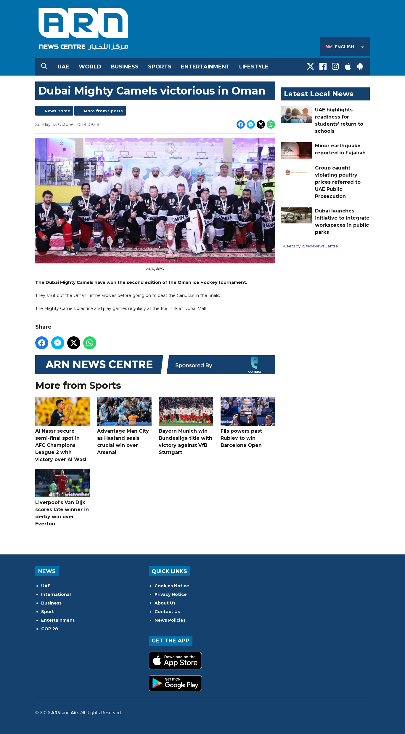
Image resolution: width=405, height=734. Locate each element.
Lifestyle (254, 66)
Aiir (74, 712)
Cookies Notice (172, 586)
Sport (47, 611)
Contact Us (167, 611)
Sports (159, 66)
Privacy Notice (171, 594)
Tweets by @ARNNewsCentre (309, 246)
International (56, 594)
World (90, 66)
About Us (165, 603)
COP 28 (49, 628)
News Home (57, 110)
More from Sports (103, 110)
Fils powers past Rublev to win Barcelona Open (248, 422)
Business (125, 66)
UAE (63, 66)
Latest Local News (318, 93)
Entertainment (205, 66)
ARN (56, 712)
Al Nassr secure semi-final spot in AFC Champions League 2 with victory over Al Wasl (62, 429)
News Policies (170, 620)
